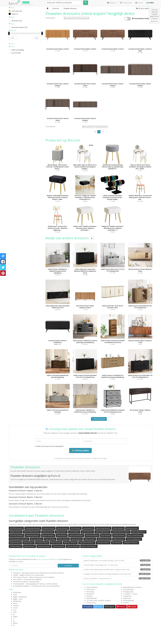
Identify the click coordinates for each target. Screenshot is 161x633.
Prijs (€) (12, 31)
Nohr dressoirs (75, 528)
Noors (15, 603)
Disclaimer (90, 594)
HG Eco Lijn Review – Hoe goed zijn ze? (117, 578)
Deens (15, 623)
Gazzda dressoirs (62, 528)
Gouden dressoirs (119, 535)
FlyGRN (15, 575)
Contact (126, 603)
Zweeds (16, 606)
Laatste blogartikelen (92, 556)
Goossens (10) (17, 21)
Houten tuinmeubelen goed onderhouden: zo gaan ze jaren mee (117, 569)
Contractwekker (18, 584)
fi (13, 619)
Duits (15, 612)
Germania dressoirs (103, 543)
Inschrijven (68, 565)
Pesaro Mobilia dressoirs (32, 532)
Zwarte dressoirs (29, 546)
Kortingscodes (128, 592)
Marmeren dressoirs (104, 539)
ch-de (15, 608)
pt (14, 614)
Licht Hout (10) (17, 11)
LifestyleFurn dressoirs (131, 543)
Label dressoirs (88, 528)
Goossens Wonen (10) (19, 27)
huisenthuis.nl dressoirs (86, 543)
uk (14, 621)
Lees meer (154, 21)
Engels (15, 616)
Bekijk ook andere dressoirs (69, 238)
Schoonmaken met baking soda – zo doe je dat (117, 565)
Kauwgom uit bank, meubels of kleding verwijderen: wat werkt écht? (117, 574)
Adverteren (127, 598)
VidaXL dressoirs (63, 539)
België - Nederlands (20, 597)
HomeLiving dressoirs (32, 535)
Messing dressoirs (132, 528)
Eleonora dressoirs (48, 535)
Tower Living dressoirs (134, 539)
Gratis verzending (18, 50)
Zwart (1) (15, 14)
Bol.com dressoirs (36, 539)
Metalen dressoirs (15, 532)
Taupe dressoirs (50, 539)
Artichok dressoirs (15, 546)
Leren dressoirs (74, 532)
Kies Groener (17, 579)
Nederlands (17, 592)
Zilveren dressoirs (48, 528)
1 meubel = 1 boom (130, 594)
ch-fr (14, 610)
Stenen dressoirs (90, 539)
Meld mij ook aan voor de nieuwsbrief (49, 446)
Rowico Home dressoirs (88, 546)
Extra (11, 46)
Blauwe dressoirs (15, 543)
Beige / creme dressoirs (134, 535)
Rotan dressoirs (28, 543)
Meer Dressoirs (98, 419)
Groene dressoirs (87, 532)
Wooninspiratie (128, 600)
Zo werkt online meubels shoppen (99, 600)
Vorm (12, 44)
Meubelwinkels (92, 598)
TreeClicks (16, 573)
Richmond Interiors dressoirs (19, 539)
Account (139, 3)
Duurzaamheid (128, 589)
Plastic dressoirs (56, 543)
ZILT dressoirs (116, 543)
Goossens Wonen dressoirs (120, 532)
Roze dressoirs (105, 535)
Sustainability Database (21, 586)
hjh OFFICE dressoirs (16, 528)
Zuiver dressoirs (76, 539)
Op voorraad (16, 53)
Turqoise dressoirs (42, 543)
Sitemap (90, 596)
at (14, 625)
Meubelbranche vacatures (132, 587)
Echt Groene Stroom (20, 577)
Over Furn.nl (91, 589)
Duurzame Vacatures (20, 582)
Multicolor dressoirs (70, 543)
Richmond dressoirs (92, 535)
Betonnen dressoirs (44, 546)
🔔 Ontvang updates (80, 450)
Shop (11, 24)
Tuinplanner (127, 596)
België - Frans (18, 599)
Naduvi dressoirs (47, 532)
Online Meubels (92, 587)
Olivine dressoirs (118, 528)
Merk (11, 17)
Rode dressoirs (61, 535)
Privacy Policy (91, 603)
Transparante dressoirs (33, 528)
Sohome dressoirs (58, 546)
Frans (15, 595)
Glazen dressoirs (61, 532)
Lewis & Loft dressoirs (76, 535)
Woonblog (90, 592)
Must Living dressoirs (138, 532)
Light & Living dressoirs (103, 528)
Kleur (11, 8)
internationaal (34, 582)
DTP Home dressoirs (16, 535)
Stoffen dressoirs (118, 539)
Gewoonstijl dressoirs (102, 532)
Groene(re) (26, 2)
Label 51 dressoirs (73, 546)
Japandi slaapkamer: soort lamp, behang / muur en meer (117, 560)
